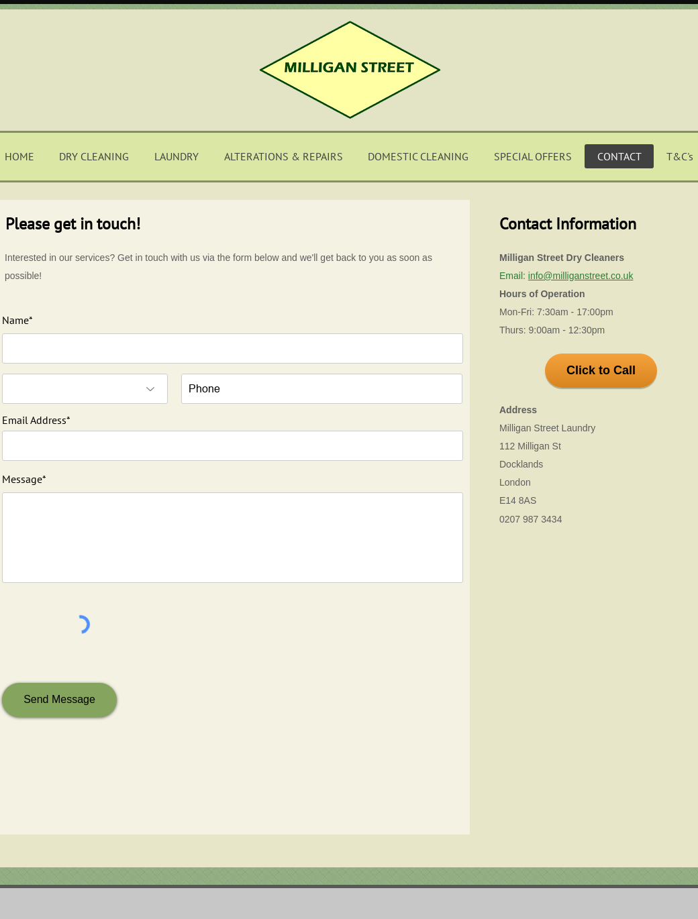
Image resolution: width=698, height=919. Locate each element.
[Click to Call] (601, 371)
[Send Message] (59, 700)
